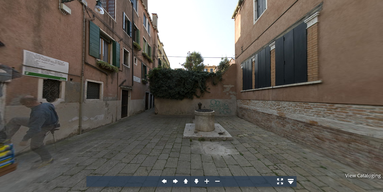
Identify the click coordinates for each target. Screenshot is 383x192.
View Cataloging (363, 175)
